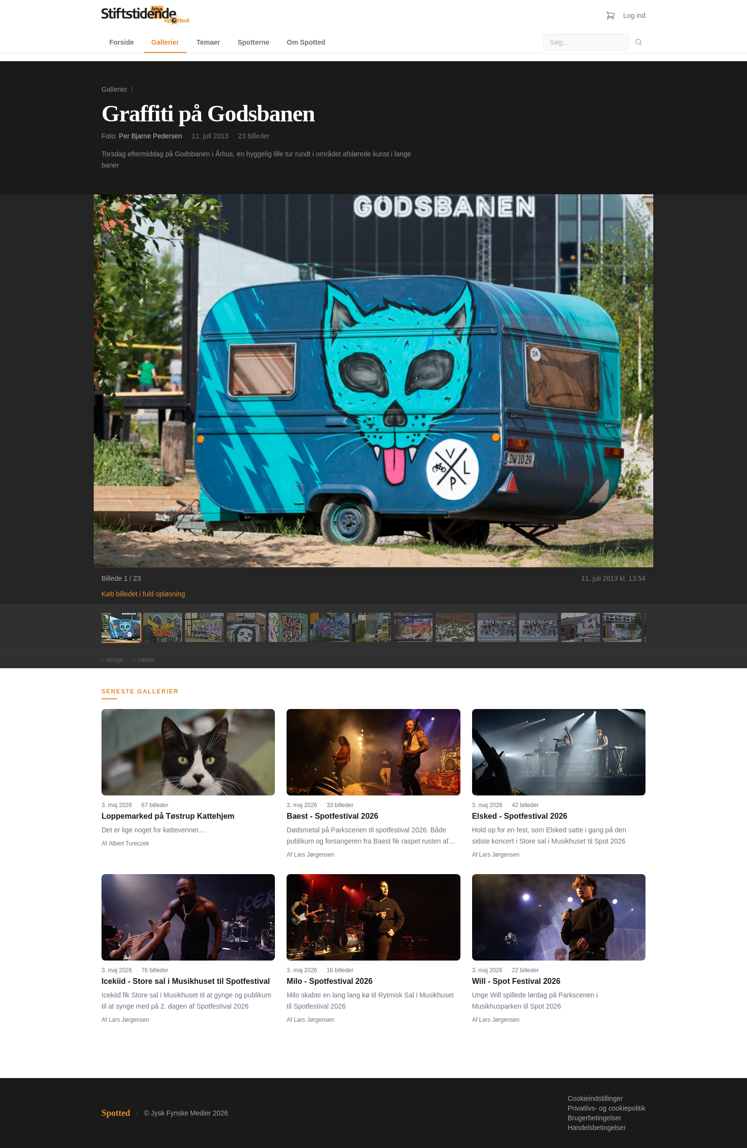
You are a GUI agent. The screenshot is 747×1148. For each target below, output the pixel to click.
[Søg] (638, 42)
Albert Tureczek (129, 843)
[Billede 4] (246, 627)
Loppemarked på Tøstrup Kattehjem (168, 816)
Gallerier (165, 42)
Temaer (208, 42)
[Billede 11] (538, 627)
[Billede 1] (121, 627)
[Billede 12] (580, 627)
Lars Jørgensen (314, 854)
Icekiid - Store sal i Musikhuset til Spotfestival (186, 981)
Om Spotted (306, 42)
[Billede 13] (622, 627)
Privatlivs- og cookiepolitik (606, 1108)
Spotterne (253, 42)
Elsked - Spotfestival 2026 (520, 816)
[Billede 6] (329, 627)
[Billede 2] (162, 627)
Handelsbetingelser (597, 1127)
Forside (121, 42)
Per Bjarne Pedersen (150, 136)
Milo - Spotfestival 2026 (330, 981)
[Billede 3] (204, 627)
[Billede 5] (288, 627)
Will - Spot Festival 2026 (516, 981)
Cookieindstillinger (595, 1098)
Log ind (634, 15)
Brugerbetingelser (595, 1118)
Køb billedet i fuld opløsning (143, 594)
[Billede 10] (496, 627)
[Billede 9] (455, 627)
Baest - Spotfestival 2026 (332, 816)
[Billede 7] (371, 627)
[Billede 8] (413, 627)
